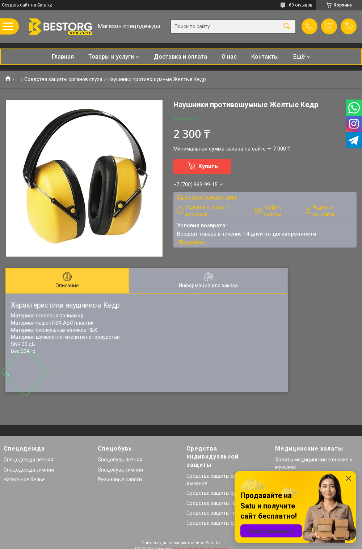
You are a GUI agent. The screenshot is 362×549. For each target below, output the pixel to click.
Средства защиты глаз (213, 513)
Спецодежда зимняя (29, 470)
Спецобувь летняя (120, 460)
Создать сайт (15, 5)
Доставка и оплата (180, 56)
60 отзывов (300, 5)
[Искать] (286, 26)
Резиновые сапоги (120, 479)
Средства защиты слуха (215, 523)
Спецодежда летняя (28, 460)
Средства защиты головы (217, 503)
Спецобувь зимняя (120, 470)
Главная (63, 56)
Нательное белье (24, 479)
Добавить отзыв (349, 26)
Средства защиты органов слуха (63, 79)
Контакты (265, 56)
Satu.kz (213, 542)
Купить (208, 166)
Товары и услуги (111, 56)
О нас (229, 56)
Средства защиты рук (212, 493)
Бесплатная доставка (211, 197)
